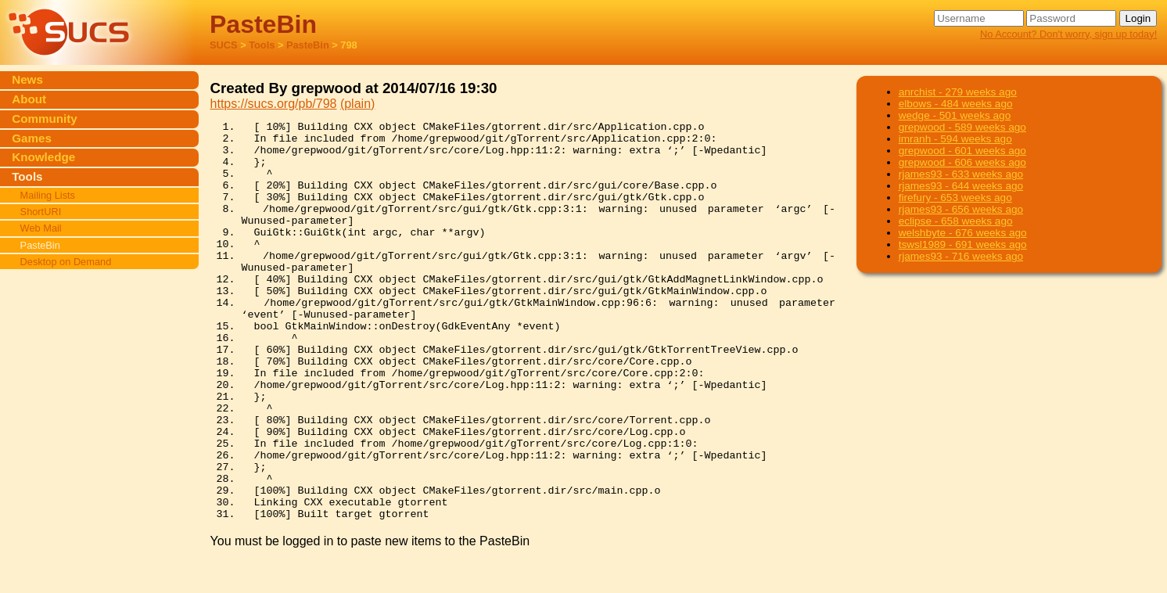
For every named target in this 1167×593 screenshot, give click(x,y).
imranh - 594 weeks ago (955, 139)
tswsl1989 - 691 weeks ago (963, 244)
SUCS (224, 45)
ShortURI (41, 211)
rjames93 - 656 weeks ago (961, 209)
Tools (262, 45)
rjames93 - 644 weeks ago (961, 186)
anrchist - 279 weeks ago (958, 92)
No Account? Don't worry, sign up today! (1068, 34)
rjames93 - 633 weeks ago (961, 174)
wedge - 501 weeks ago (955, 115)
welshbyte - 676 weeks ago (963, 233)
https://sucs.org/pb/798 (273, 103)
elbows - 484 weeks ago (956, 104)
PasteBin (307, 45)
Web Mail (41, 228)
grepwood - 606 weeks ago (962, 162)
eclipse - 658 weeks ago (956, 221)
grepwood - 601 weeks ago (962, 150)
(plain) (357, 103)
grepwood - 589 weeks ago (962, 127)
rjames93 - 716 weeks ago (961, 256)
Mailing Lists (47, 195)
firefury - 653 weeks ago (955, 197)
